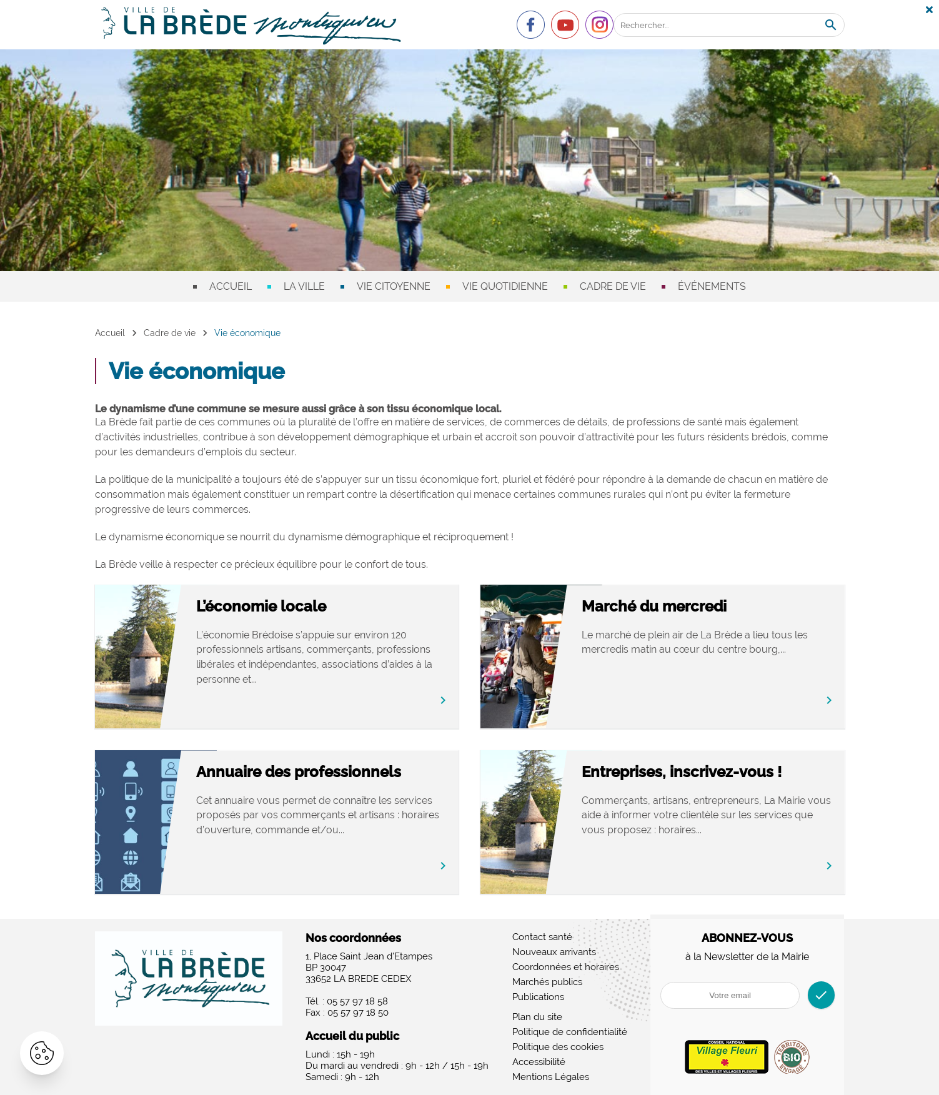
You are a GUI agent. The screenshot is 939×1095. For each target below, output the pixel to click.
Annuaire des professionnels (326, 772)
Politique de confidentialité (569, 1032)
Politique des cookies (558, 1047)
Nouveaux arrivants (554, 952)
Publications (538, 997)
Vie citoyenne (393, 286)
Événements (712, 286)
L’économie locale (289, 606)
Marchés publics (547, 982)
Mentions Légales (550, 1077)
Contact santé (542, 937)
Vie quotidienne (505, 286)
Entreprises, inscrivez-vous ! (710, 772)
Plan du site (537, 1017)
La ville (304, 286)
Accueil (230, 286)
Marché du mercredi (682, 606)
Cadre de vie (613, 286)
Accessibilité (538, 1062)
